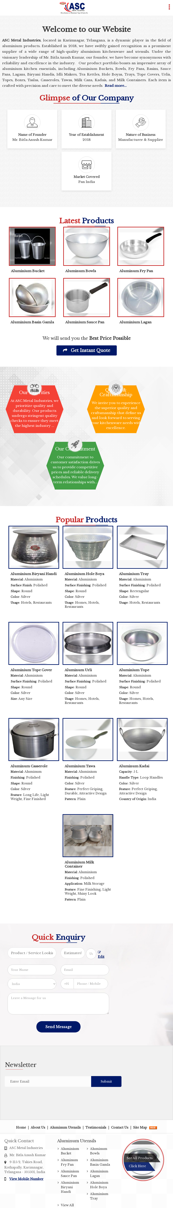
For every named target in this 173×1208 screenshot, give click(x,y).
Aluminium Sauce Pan (84, 322)
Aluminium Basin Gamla (32, 322)
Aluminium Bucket (28, 271)
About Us (38, 1127)
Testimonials (96, 1127)
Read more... (116, 86)
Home (21, 1127)
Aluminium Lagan (136, 322)
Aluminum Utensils (65, 1127)
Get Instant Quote (86, 350)
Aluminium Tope (134, 670)
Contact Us (119, 1127)
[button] (26, 1179)
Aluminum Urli (78, 670)
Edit (101, 955)
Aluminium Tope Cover (31, 670)
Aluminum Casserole (29, 766)
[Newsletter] (48, 1081)
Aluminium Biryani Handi (34, 574)
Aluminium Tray (134, 574)
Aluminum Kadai (134, 766)
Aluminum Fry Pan (136, 271)
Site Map (140, 1127)
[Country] (32, 983)
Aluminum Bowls (80, 271)
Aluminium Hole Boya (84, 574)
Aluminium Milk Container (79, 864)
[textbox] (91, 953)
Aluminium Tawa (80, 766)
